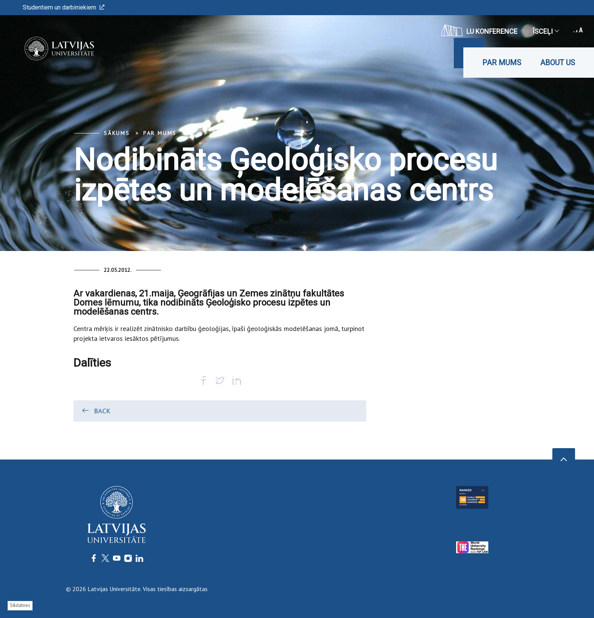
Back (95, 410)
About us (557, 62)
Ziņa (219, 133)
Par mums (501, 62)
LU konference (479, 30)
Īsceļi (545, 31)
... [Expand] (194, 133)
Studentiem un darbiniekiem (64, 7)
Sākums (117, 133)
